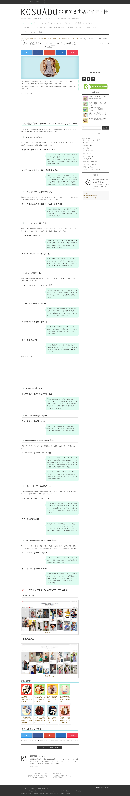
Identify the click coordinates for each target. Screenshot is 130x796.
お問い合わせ (39, 2)
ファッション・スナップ (71, 39)
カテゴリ (31, 2)
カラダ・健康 (76, 23)
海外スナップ (70, 740)
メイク (65, 23)
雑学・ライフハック (56, 27)
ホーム (24, 2)
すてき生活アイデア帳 (64, 13)
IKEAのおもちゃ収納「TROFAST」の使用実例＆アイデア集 (97, 109)
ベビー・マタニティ (75, 27)
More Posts (34, 767)
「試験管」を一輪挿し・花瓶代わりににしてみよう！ (97, 97)
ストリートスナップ (53, 740)
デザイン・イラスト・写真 (32, 32)
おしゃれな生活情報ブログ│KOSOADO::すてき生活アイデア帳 (38, 39)
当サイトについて (90, 198)
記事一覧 (60, 39)
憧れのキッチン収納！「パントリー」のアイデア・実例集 (97, 119)
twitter (86, 193)
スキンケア (54, 23)
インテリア (41, 27)
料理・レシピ (92, 27)
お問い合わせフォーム (91, 195)
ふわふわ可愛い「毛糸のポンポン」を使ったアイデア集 (62, 776)
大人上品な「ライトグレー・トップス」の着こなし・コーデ (37, 788)
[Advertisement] (50, 107)
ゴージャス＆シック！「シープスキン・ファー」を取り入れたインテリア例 (97, 103)
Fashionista (99, 787)
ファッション (27, 23)
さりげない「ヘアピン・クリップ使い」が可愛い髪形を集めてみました (37, 776)
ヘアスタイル (41, 23)
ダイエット (90, 23)
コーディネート (44, 740)
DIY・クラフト (28, 27)
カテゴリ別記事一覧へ (49, 747)
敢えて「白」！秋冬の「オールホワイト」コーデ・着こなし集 (97, 113)
